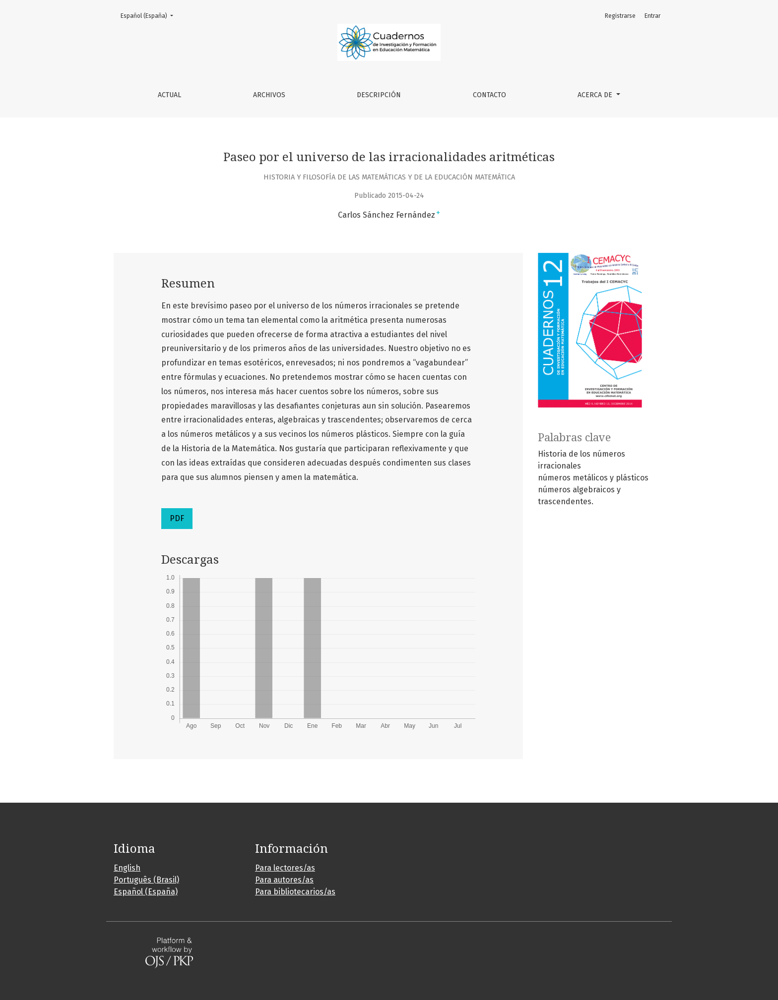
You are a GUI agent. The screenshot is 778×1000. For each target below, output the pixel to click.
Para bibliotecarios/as (295, 891)
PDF (177, 518)
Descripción (379, 95)
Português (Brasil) (146, 879)
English (127, 868)
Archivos (269, 95)
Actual (169, 95)
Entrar (652, 15)
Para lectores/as (285, 868)
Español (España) (150, 15)
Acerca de (596, 95)
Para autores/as (284, 879)
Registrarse (620, 15)
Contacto (489, 95)
